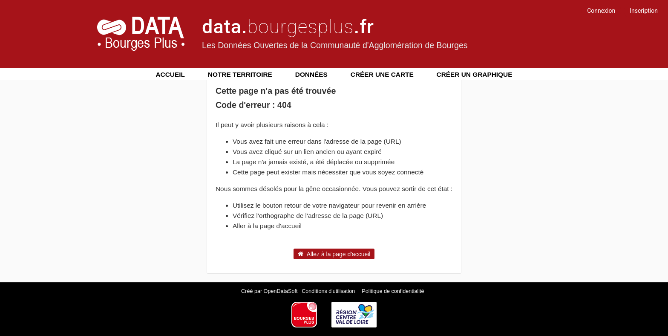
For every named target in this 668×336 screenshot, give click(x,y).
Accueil (170, 74)
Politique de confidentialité (393, 291)
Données (311, 74)
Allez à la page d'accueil (334, 253)
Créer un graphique (475, 74)
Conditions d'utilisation (329, 291)
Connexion (601, 10)
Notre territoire (240, 74)
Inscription (644, 10)
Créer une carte (382, 74)
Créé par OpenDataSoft (270, 291)
